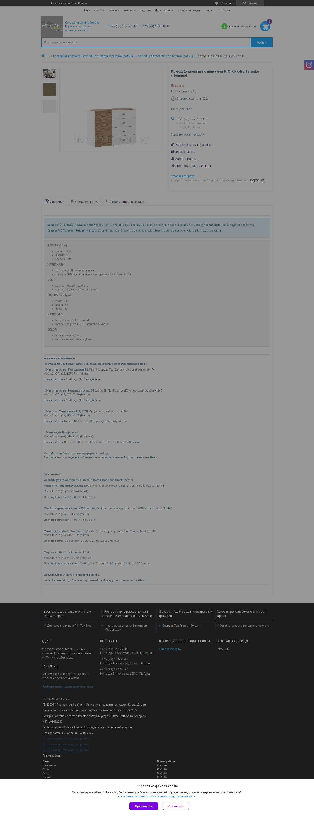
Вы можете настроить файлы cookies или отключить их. (155, 796)
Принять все (144, 806)
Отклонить (175, 806)
